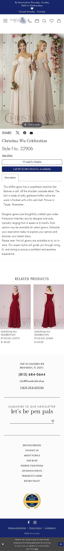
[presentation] (15, 306)
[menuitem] (5, 20)
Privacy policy (35, 528)
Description (10, 177)
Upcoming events (32, 470)
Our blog (32, 460)
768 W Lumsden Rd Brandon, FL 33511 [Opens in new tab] (32, 365)
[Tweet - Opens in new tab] (17, 133)
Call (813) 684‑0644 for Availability (32, 169)
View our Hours (32, 388)
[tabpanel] (32, 81)
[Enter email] (32, 421)
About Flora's (32, 455)
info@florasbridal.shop (32, 381)
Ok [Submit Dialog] (61, 544)
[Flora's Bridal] (18, 20)
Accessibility (50, 528)
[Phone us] (29, 20)
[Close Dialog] (3, 544)
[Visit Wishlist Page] (51, 20)
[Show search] (44, 20)
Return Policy (32, 481)
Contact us (32, 450)
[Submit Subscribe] (52, 421)
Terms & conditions (17, 528)
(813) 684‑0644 (32, 374)
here (36, 549)
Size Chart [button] (7, 155)
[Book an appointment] (37, 20)
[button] (5, 20)
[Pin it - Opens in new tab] (24, 133)
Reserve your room (32, 465)
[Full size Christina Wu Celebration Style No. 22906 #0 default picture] (32, 81)
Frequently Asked (32, 475)
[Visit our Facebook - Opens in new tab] (28, 523)
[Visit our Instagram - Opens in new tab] (35, 523)
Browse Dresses (32, 445)
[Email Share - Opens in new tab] (31, 132)
